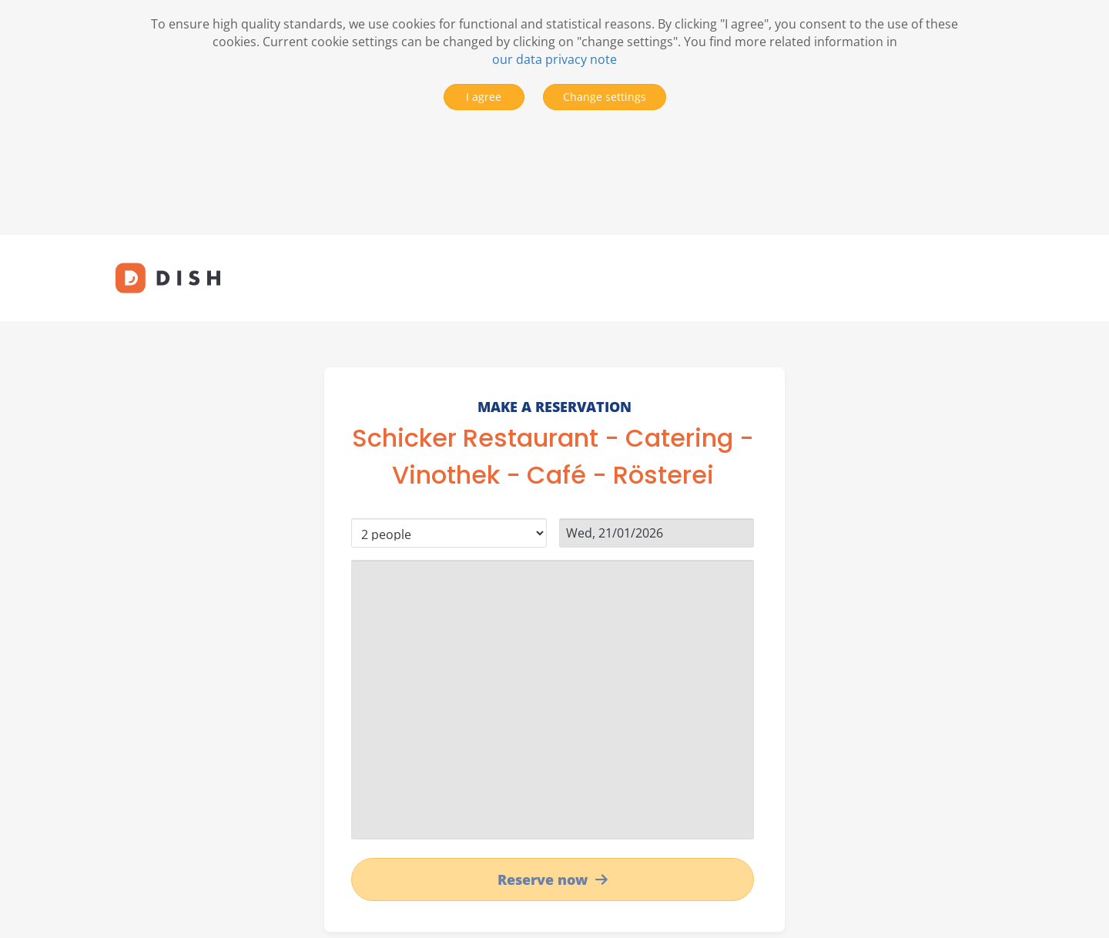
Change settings (604, 96)
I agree (483, 96)
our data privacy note (554, 59)
